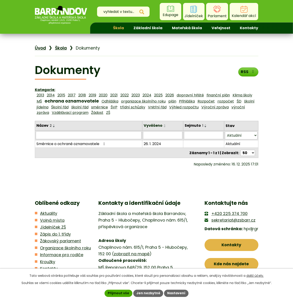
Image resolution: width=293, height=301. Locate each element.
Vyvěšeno (153, 125)
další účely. (255, 275)
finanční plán (218, 95)
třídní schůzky (132, 107)
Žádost (97, 112)
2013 (40, 95)
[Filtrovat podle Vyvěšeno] (163, 135)
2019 (92, 95)
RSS (248, 71)
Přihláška (187, 101)
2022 (124, 95)
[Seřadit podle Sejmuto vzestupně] (205, 125)
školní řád (79, 107)
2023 (135, 95)
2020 (103, 95)
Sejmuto (194, 125)
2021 (114, 95)
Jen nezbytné (148, 293)
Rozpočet (206, 101)
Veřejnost (221, 28)
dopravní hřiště (190, 95)
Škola (118, 28)
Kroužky (47, 261)
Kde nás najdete (231, 263)
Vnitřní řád (157, 107)
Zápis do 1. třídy (55, 233)
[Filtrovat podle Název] (89, 135)
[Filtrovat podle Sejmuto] (204, 135)
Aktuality (48, 213)
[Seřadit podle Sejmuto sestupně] (205, 127)
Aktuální (233, 143)
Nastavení (176, 293)
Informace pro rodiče (61, 254)
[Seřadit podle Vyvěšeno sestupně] (165, 127)
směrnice (99, 107)
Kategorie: (45, 89)
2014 (51, 95)
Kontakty (249, 28)
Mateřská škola (187, 28)
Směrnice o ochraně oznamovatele (71, 143)
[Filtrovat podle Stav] (241, 135)
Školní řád (60, 107)
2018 (82, 95)
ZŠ (108, 112)
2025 (158, 95)
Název (44, 125)
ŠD (239, 101)
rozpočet (225, 101)
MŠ (39, 101)
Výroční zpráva (215, 107)
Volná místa (52, 220)
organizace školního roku (143, 101)
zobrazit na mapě (132, 253)
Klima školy (242, 95)
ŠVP (114, 107)
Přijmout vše (118, 293)
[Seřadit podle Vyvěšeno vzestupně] (165, 125)
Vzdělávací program (70, 112)
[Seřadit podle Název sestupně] (54, 127)
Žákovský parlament (60, 241)
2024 (147, 95)
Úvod (100, 28)
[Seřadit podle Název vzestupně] (54, 125)
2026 (169, 95)
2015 (61, 95)
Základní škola (147, 28)
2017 (72, 95)
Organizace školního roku (65, 247)
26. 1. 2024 (152, 143)
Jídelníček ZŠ (53, 227)
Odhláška (110, 101)
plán (172, 101)
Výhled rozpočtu (184, 107)
